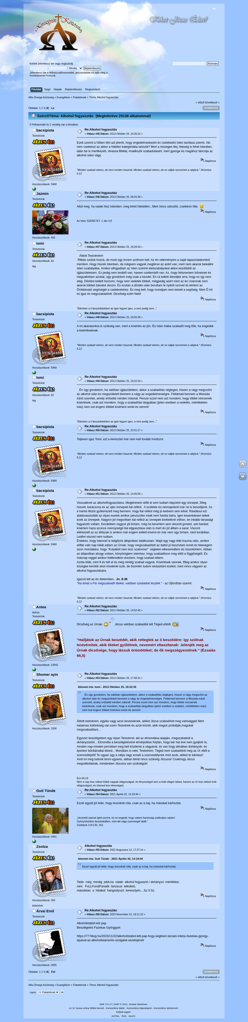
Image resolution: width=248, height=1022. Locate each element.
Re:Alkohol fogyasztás (101, 129)
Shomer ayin (47, 674)
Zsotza (42, 846)
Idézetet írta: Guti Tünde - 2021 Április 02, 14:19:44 (110, 858)
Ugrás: (33, 992)
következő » (212, 102)
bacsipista (45, 130)
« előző (200, 102)
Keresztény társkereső (166, 1008)
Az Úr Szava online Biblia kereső (86, 1008)
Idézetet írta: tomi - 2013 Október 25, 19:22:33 (107, 686)
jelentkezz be (46, 63)
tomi (40, 243)
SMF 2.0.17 (106, 1004)
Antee (41, 607)
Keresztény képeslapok (139, 1008)
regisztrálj (67, 63)
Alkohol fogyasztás (98, 846)
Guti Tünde (45, 791)
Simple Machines (138, 1004)
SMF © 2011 (121, 1004)
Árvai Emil (45, 911)
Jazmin (42, 193)
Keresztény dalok (115, 1008)
